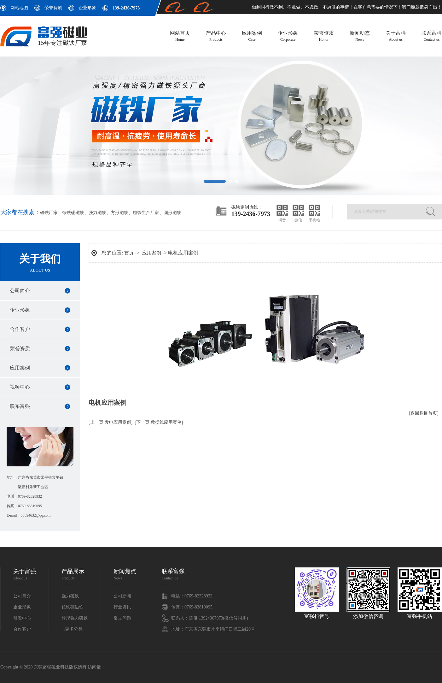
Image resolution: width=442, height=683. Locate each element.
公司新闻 (122, 596)
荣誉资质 (53, 7)
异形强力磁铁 (74, 618)
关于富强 (396, 36)
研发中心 (22, 618)
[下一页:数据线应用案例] (159, 422)
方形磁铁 (119, 212)
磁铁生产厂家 (146, 212)
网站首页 (180, 36)
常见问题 (122, 618)
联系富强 (432, 36)
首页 (129, 252)
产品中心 (216, 36)
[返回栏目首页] (424, 413)
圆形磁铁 (172, 212)
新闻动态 (360, 36)
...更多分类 (72, 629)
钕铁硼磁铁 (73, 212)
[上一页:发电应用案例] (110, 422)
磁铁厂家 (49, 212)
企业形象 (87, 7)
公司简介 (20, 290)
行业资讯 (122, 607)
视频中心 (20, 387)
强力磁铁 (97, 212)
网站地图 (19, 7)
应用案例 (252, 36)
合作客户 (20, 329)
